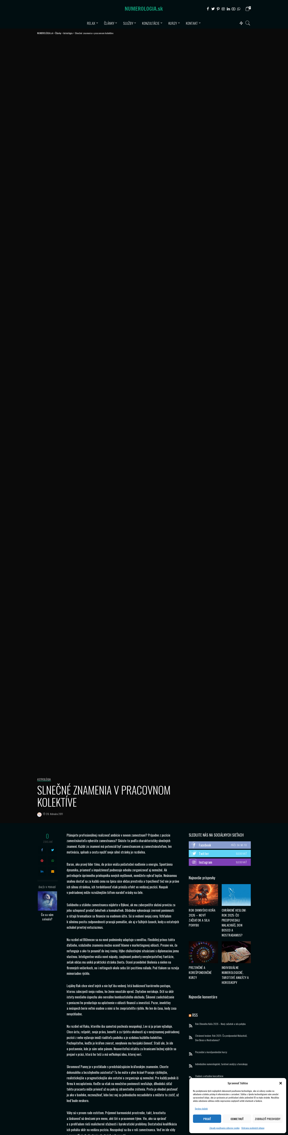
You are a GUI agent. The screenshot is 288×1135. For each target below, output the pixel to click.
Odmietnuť (237, 1119)
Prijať (207, 1119)
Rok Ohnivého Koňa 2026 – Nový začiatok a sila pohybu (220, 1024)
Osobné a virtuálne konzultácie (209, 1076)
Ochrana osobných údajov (252, 1127)
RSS (195, 1015)
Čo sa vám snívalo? (47, 916)
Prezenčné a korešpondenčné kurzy (200, 972)
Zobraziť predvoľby (267, 1119)
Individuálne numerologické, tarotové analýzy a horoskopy (221, 1064)
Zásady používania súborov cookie (224, 1127)
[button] (280, 1083)
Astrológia (44, 779)
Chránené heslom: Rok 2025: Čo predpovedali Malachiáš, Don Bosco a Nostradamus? (221, 1038)
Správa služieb (201, 1108)
